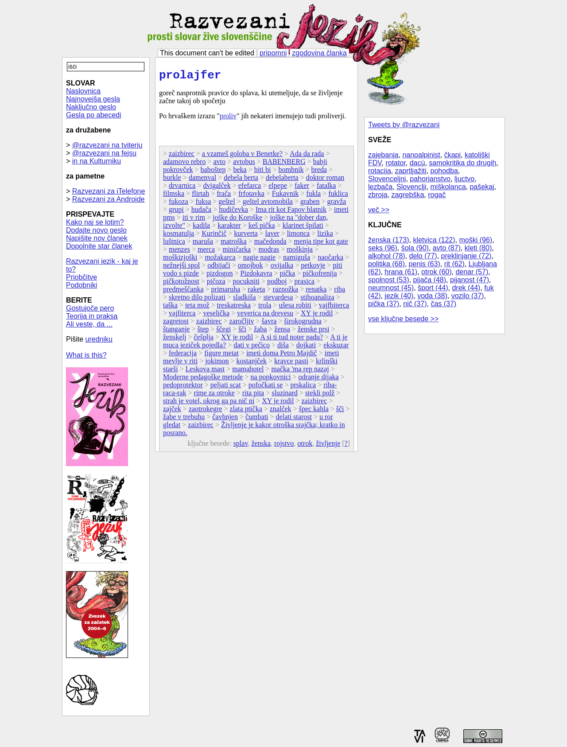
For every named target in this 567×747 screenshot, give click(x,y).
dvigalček (216, 188)
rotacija (379, 171)
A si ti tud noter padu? (291, 339)
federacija (183, 355)
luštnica (174, 244)
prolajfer (190, 77)
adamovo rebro (184, 164)
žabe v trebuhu (184, 419)
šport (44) (433, 288)
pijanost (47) (469, 280)
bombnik (291, 172)
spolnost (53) (388, 280)
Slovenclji (411, 187)
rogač (437, 194)
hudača (201, 212)
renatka (316, 292)
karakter (229, 228)
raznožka (285, 292)
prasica (305, 284)
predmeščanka (183, 292)
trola (264, 307)
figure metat (221, 355)
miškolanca (448, 187)
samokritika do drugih (462, 163)
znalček (280, 411)
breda (319, 172)
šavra (269, 323)
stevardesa (278, 299)
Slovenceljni (387, 179)
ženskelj (174, 339)
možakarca (220, 260)
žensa (282, 331)
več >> (378, 210)
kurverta (245, 236)
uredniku (99, 339)
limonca (298, 236)
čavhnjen (225, 419)
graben (310, 204)
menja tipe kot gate (321, 244)
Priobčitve (81, 277)
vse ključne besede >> (403, 319)
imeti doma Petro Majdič (281, 355)
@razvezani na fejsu (104, 153)
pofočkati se (266, 387)
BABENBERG (284, 164)
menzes (179, 252)
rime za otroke (214, 395)
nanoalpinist (421, 155)
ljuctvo (464, 179)
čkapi (452, 155)
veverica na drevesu (265, 315)
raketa (256, 292)
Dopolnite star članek (99, 246)
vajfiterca (182, 315)
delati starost (294, 419)
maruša (203, 244)
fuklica (338, 196)
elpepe (277, 188)
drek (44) (466, 288)
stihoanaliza (317, 299)
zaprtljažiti (410, 171)
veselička (216, 315)
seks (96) (382, 248)
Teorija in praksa (92, 316)
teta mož (197, 307)
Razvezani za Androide (108, 199)
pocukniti (246, 284)
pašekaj (482, 187)
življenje (328, 446)
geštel (226, 204)
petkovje (313, 268)
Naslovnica (83, 91)
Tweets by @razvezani (403, 124)
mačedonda (270, 244)
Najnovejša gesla (93, 99)
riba (339, 292)
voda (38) (432, 296)
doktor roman (325, 180)
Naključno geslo (91, 107)
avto (219, 164)
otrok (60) (436, 272)
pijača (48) (429, 280)
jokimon (217, 363)
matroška (234, 244)
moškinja (300, 252)
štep (203, 331)
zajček (172, 411)
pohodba (444, 171)
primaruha (226, 292)
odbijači (218, 268)
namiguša (296, 260)
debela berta (241, 180)
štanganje (176, 331)
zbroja (378, 194)
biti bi (262, 172)
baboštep (213, 172)
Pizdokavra (256, 276)
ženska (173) (388, 240)
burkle (172, 180)
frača (224, 196)
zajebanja (383, 155)
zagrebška (407, 194)
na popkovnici (270, 379)
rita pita (253, 395)
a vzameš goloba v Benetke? (242, 156)
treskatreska (234, 307)
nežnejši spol (181, 268)
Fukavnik (285, 196)
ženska (261, 446)
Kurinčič (214, 236)
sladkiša (244, 299)
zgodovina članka (319, 53)
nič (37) (415, 303)
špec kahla (314, 411)
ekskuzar (336, 347)
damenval (202, 180)
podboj (277, 284)
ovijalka (282, 268)
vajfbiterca (334, 307)
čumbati (256, 419)
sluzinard (285, 395)
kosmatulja (178, 236)
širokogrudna (302, 323)
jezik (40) (398, 296)
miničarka (236, 252)
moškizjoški (180, 260)
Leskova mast (205, 371)
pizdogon (219, 276)
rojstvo (284, 446)
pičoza (216, 284)
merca (206, 252)
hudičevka (233, 212)
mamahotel (248, 371)
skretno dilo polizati (197, 299)
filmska (173, 196)
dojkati (306, 347)
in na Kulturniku (96, 161)
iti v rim (194, 220)
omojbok (250, 268)
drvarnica (182, 188)
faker (302, 188)
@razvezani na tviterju (107, 145)
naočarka (330, 260)
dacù (417, 163)
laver (272, 236)
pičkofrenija (320, 276)
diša (283, 347)
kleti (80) (478, 248)
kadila (201, 228)
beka (239, 172)
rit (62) (454, 264)
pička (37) (383, 303)
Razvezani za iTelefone (108, 191)
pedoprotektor (183, 387)
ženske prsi (314, 331)
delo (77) (423, 256)
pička (287, 276)
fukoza (178, 204)
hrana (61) (400, 272)
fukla (313, 196)
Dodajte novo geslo (96, 230)
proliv (228, 118)
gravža (336, 204)
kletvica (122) (434, 240)
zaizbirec (181, 156)
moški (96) (475, 240)
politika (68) (386, 264)
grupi (176, 212)
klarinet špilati (303, 228)
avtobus (244, 164)
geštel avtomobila (268, 204)
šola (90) (415, 248)
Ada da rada (307, 156)
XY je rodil (317, 315)
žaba (260, 331)
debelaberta (282, 180)
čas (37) (443, 303)
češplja (203, 339)
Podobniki (81, 285)
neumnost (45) (391, 288)
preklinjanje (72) (466, 256)
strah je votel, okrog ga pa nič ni (208, 403)
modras (268, 252)
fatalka (326, 188)
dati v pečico (251, 347)
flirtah (200, 196)
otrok (304, 446)
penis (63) (424, 264)
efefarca (249, 188)
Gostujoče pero (90, 308)
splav (240, 446)
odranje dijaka (319, 379)
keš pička (262, 228)
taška (170, 307)
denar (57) (471, 272)
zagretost (176, 323)
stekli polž (319, 395)
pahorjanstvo (430, 179)
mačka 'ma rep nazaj (300, 371)
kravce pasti (291, 363)
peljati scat (225, 387)
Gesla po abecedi (93, 115)
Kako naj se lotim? (95, 222)
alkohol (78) (386, 256)
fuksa (203, 204)
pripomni (273, 53)
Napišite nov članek (97, 238)
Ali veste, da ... (89, 324)
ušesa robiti (295, 307)
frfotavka (251, 196)
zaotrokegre (205, 411)
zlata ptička (245, 411)
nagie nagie (259, 260)
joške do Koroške (237, 220)
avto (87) (447, 248)
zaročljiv (241, 323)
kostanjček (252, 363)
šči (242, 331)
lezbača (380, 187)
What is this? (86, 355)
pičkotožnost (181, 284)
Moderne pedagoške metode (203, 379)
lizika (325, 236)
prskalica (303, 387)
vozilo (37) (467, 296)
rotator (395, 163)
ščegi (223, 331)
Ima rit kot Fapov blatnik (291, 212)
